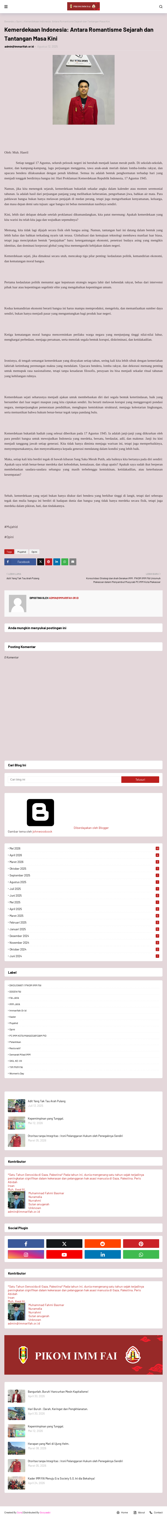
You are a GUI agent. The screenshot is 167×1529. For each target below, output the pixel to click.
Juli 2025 (84, 889)
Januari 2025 (84, 929)
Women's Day (16, 1073)
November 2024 (84, 942)
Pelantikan (15, 1041)
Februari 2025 (84, 922)
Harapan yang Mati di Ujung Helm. (48, 1443)
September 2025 (84, 875)
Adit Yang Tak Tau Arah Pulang (46, 1101)
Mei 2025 (84, 902)
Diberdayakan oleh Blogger (58, 828)
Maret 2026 (84, 862)
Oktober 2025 (84, 868)
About (139, 1512)
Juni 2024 (84, 956)
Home (122, 1512)
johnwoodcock (42, 831)
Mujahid (21, 551)
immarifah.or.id (18, 1010)
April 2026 (84, 855)
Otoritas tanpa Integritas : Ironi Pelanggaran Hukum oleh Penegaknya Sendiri (75, 1136)
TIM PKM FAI (16, 1067)
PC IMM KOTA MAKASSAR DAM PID (27, 1035)
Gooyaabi (45, 1512)
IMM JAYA (14, 1004)
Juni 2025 (84, 895)
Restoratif (14, 1048)
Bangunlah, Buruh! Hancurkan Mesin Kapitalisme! (58, 1391)
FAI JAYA (14, 997)
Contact (156, 1512)
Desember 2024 (84, 936)
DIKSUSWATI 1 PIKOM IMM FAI (25, 985)
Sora (19, 1512)
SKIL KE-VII (15, 1060)
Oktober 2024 (84, 949)
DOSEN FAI (15, 991)
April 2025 (84, 909)
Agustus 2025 (84, 882)
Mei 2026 (84, 848)
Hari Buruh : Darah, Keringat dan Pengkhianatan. (58, 1409)
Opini (19, 21)
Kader (12, 1016)
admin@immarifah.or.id (19, 46)
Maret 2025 (84, 915)
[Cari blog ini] (64, 779)
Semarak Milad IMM (20, 1054)
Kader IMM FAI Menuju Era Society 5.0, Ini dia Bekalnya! (61, 1478)
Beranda (9, 21)
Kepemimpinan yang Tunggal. (46, 1118)
